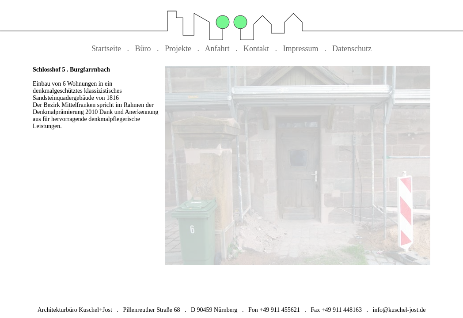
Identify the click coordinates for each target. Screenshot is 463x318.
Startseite (106, 48)
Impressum (301, 48)
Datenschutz (352, 48)
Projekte (178, 48)
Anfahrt (217, 48)
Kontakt (256, 48)
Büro (143, 48)
